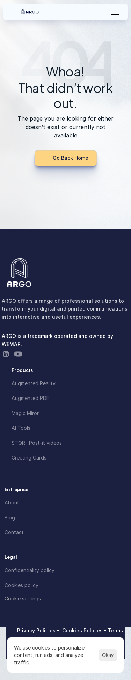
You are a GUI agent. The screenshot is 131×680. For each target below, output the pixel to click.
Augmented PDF (30, 398)
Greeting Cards (29, 458)
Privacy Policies (37, 630)
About (12, 502)
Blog (10, 518)
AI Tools (21, 428)
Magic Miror (25, 413)
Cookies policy (21, 585)
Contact (14, 532)
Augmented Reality (34, 383)
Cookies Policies (83, 630)
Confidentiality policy (29, 570)
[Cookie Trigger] (23, 598)
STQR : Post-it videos (37, 443)
